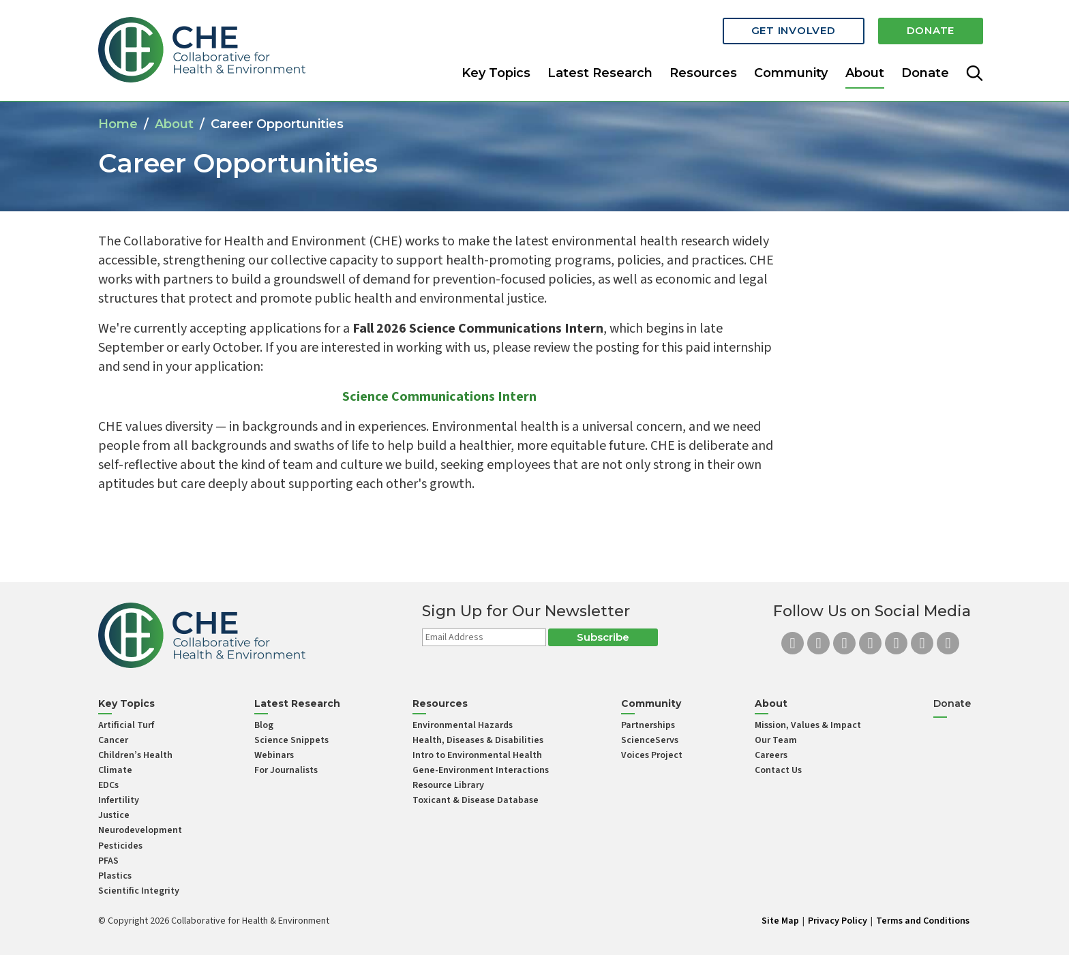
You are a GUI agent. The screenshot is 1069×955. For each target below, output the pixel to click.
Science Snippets (291, 740)
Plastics (115, 876)
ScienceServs (649, 740)
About (174, 124)
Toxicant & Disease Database (475, 800)
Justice (114, 815)
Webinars (274, 755)
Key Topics (496, 70)
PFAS (108, 861)
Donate (931, 28)
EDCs (108, 785)
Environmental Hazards (462, 725)
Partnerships (648, 725)
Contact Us (778, 770)
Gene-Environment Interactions (480, 770)
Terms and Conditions (922, 921)
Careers (771, 755)
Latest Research (599, 70)
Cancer (113, 740)
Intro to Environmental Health (477, 755)
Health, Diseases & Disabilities (477, 740)
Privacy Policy (837, 921)
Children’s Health (135, 755)
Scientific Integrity (138, 891)
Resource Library (448, 785)
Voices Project (651, 755)
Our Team (776, 740)
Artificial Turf (126, 725)
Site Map (780, 921)
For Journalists (286, 770)
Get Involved (793, 28)
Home (118, 124)
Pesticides (120, 846)
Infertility (118, 800)
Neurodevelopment (140, 830)
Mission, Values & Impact (808, 725)
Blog (263, 725)
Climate (115, 770)
